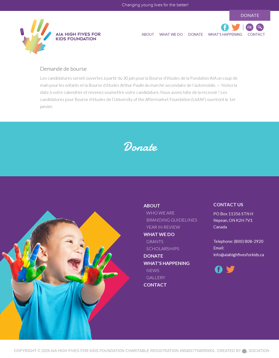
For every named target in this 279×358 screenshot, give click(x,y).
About (152, 205)
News (152, 270)
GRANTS (154, 241)
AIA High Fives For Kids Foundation (87, 350)
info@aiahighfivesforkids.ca (238, 254)
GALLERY (155, 277)
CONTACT (155, 285)
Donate (250, 15)
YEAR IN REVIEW (163, 226)
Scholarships (162, 248)
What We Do (159, 234)
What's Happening (167, 263)
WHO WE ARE (160, 212)
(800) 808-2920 (248, 241)
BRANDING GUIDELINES (171, 219)
